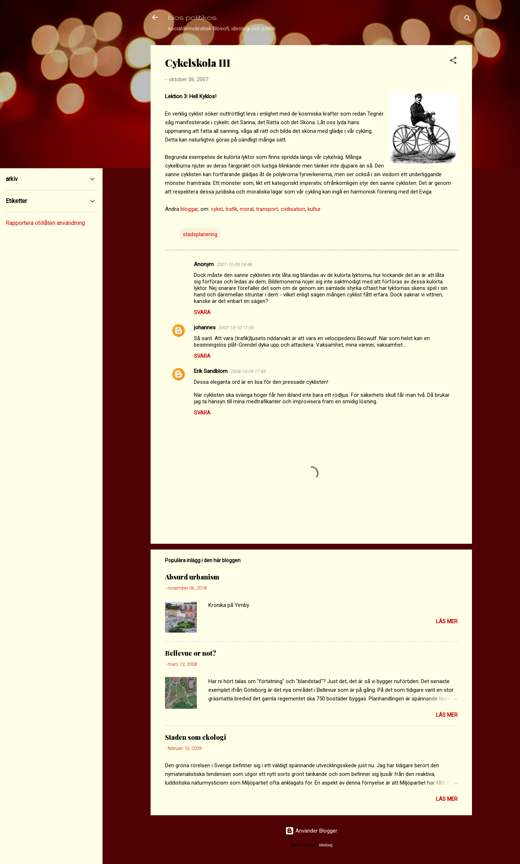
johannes (205, 327)
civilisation (293, 209)
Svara (202, 312)
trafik (231, 209)
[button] (453, 61)
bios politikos (192, 17)
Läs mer (447, 621)
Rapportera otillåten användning (45, 223)
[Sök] (467, 20)
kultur (314, 209)
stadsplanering (200, 234)
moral (247, 209)
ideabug (326, 845)
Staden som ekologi (195, 737)
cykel (217, 209)
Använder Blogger (311, 831)
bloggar (189, 209)
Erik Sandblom (211, 371)
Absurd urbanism (192, 577)
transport (267, 209)
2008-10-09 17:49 (248, 371)
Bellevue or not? (190, 653)
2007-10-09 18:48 (234, 264)
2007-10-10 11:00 (236, 327)
